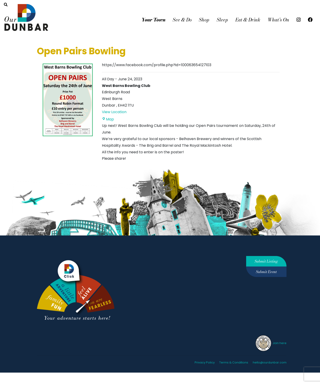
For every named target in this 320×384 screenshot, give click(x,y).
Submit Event (266, 271)
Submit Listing (266, 261)
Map (108, 119)
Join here (270, 343)
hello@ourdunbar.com (269, 362)
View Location (114, 112)
